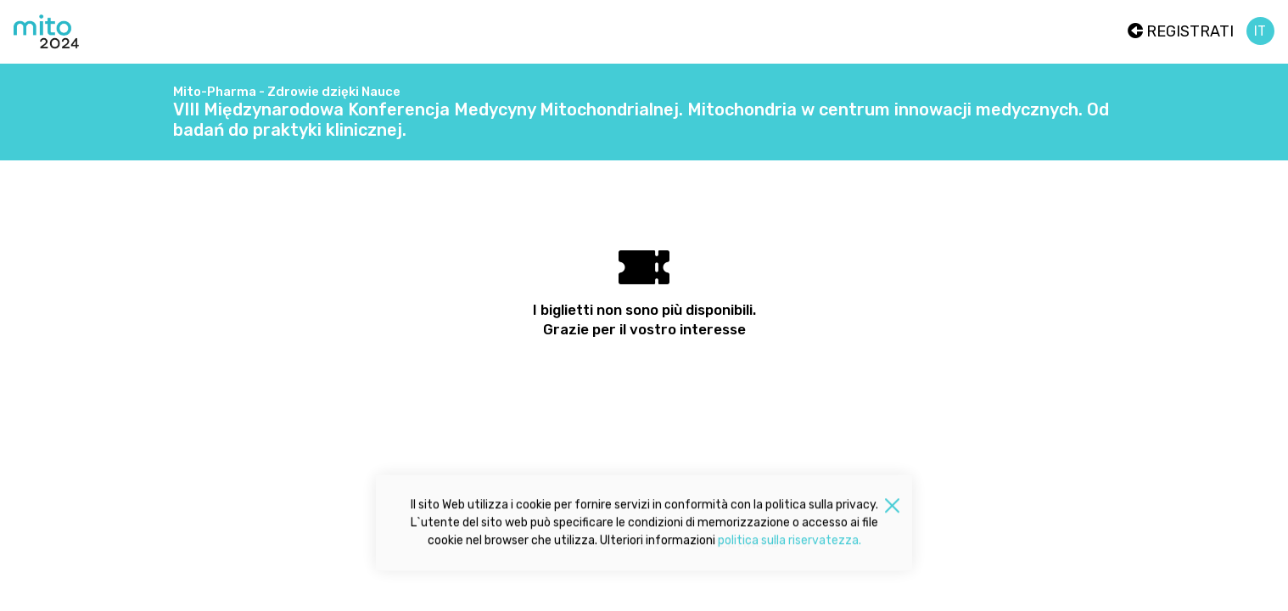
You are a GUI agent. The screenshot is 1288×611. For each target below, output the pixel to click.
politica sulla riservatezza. (789, 542)
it (1260, 31)
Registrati (1181, 31)
